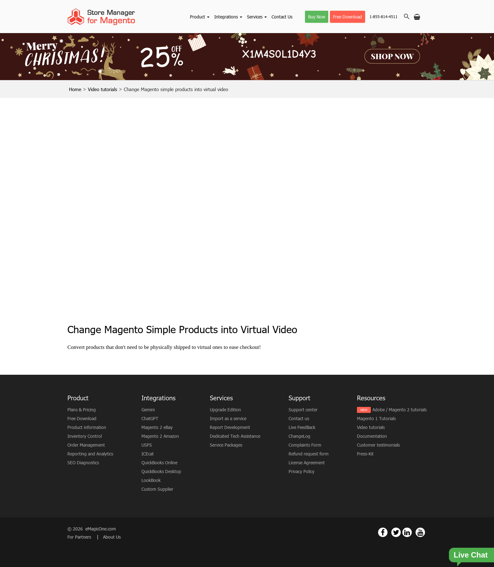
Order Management (86, 445)
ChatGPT (149, 418)
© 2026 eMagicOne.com (91, 528)
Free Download (347, 16)
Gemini (148, 409)
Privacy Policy (301, 471)
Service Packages (226, 445)
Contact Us (282, 16)
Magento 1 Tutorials (376, 418)
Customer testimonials (378, 445)
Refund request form (309, 453)
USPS (146, 445)
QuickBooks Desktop (161, 471)
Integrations (228, 16)
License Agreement (307, 462)
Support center (303, 409)
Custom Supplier (157, 489)
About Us (112, 537)
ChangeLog (299, 436)
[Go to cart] (417, 16)
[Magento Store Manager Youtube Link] (420, 532)
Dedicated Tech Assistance (235, 436)
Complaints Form (305, 445)
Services (257, 16)
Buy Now (316, 16)
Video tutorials (102, 89)
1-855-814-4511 (384, 16)
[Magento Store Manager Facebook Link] (383, 532)
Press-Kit (365, 453)
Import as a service (228, 418)
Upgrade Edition (225, 409)
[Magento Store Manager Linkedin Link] (407, 532)
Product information (86, 427)
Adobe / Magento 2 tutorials (399, 409)
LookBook (151, 480)
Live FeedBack (302, 427)
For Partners (79, 537)
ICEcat (147, 453)
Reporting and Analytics (90, 453)
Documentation (372, 436)
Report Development (230, 427)
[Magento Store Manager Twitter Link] (396, 532)
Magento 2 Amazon (160, 436)
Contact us (299, 418)
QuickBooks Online (159, 462)
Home (75, 89)
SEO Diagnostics (83, 462)
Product (200, 16)
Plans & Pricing (81, 409)
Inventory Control (84, 436)
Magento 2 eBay (157, 427)
